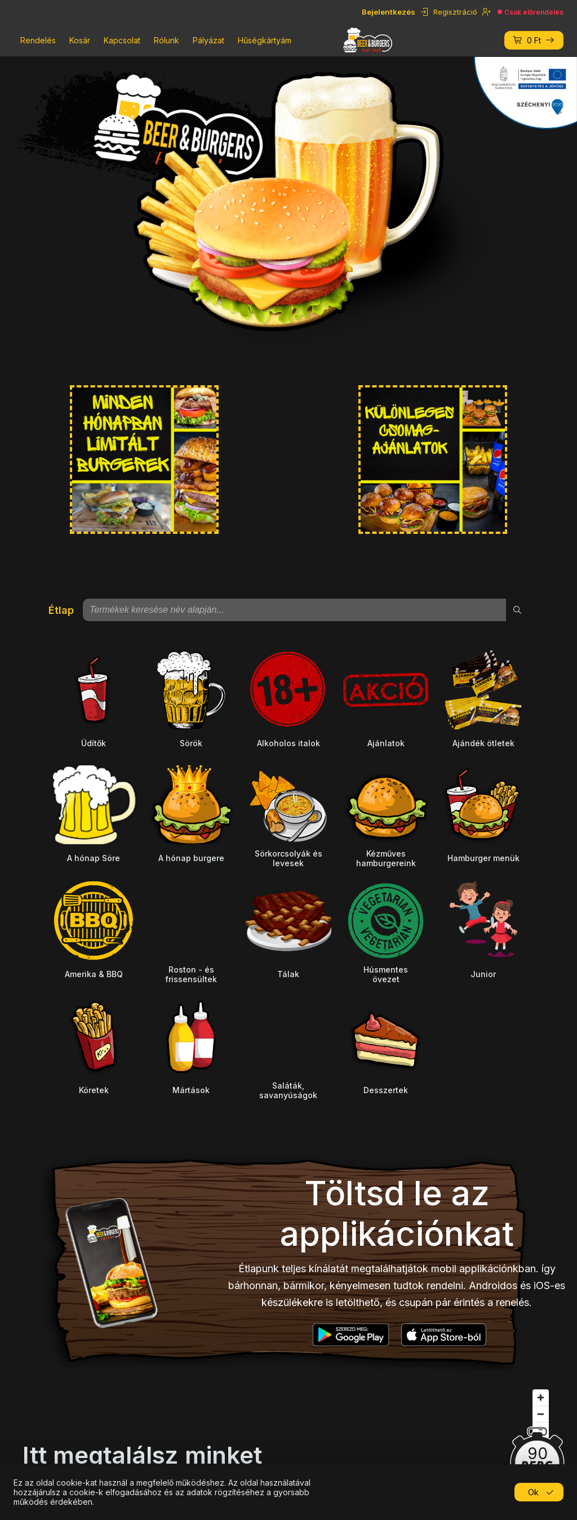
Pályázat (208, 40)
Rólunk (166, 40)
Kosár (79, 40)
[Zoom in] (540, 1397)
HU (24, 11)
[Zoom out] (540, 1414)
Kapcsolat (122, 40)
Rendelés (38, 40)
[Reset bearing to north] (540, 1430)
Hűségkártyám (264, 40)
